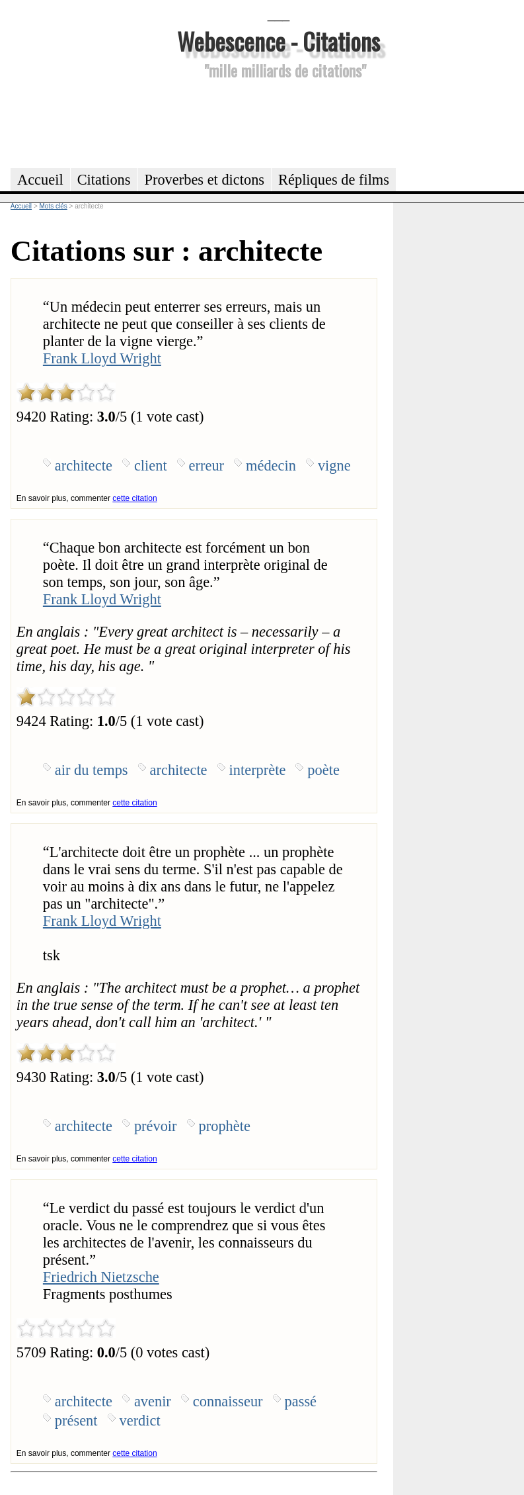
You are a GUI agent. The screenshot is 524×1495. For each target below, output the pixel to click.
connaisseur (228, 1401)
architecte (83, 465)
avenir (152, 1401)
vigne (334, 465)
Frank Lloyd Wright (102, 358)
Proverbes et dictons (205, 179)
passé (301, 1401)
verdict (140, 1420)
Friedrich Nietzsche (101, 1277)
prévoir (155, 1126)
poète (323, 770)
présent (76, 1420)
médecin (271, 465)
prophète (224, 1126)
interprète (257, 770)
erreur (206, 465)
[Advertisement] (278, 122)
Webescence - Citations (278, 40)
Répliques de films (333, 179)
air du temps (91, 770)
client (150, 465)
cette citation (134, 498)
